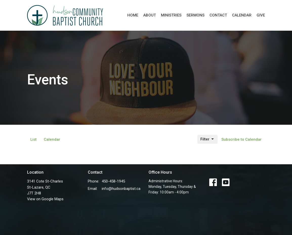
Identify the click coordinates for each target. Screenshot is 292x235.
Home (132, 15)
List (33, 139)
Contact (218, 15)
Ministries (171, 15)
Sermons (195, 15)
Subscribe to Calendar (241, 139)
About (149, 15)
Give (261, 15)
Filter (207, 139)
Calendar (242, 15)
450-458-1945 (113, 181)
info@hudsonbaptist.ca (121, 188)
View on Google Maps (45, 199)
